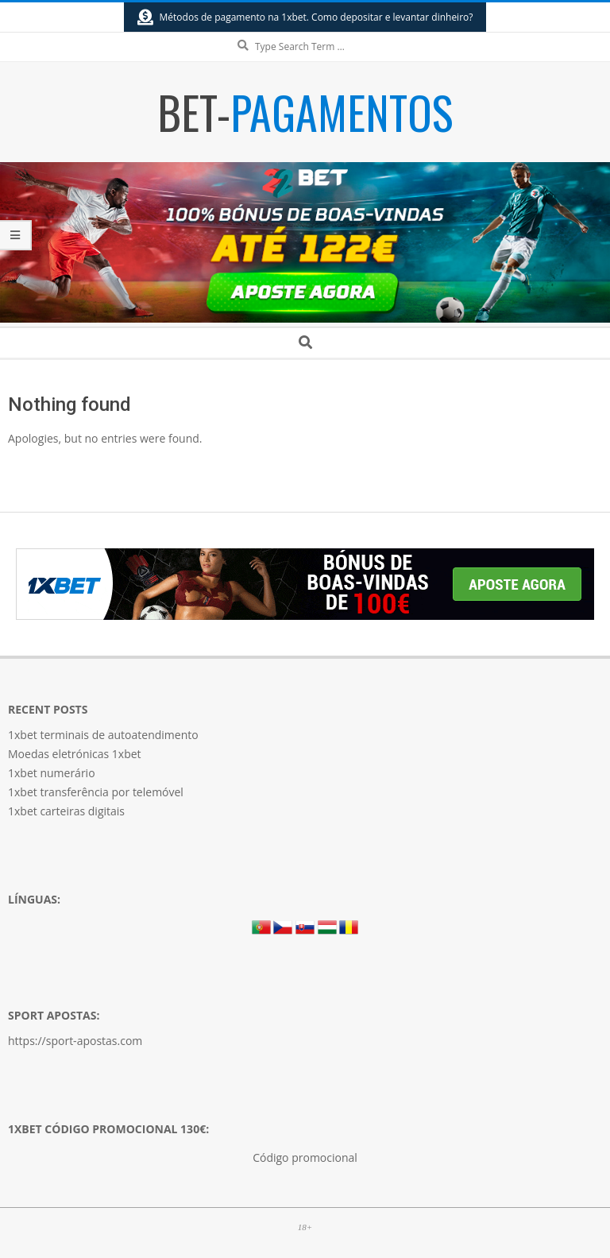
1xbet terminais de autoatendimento (103, 734)
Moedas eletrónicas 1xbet (74, 753)
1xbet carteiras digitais (66, 811)
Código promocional (305, 1157)
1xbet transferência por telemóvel (95, 791)
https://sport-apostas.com (75, 1040)
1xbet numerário (51, 772)
